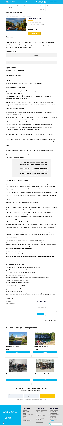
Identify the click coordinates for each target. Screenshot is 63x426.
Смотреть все (52, 420)
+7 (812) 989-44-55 (42, 1)
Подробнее (18, 352)
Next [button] (25, 24)
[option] (16, 24)
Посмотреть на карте (7, 414)
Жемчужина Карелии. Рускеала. (40, 346)
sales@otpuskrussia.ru (42, 2)
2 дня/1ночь (36, 55)
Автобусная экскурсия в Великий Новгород (43, 373)
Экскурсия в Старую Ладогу (12, 346)
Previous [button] (7, 24)
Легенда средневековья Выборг (13, 373)
